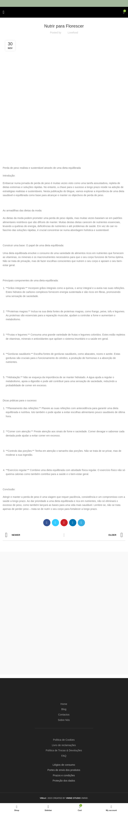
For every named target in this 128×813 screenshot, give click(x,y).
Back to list (64, 535)
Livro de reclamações (64, 745)
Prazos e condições (64, 775)
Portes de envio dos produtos (63, 770)
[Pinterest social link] (64, 522)
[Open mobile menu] (3, 12)
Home (63, 704)
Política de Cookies (64, 739)
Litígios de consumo (64, 764)
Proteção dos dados (64, 780)
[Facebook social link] (46, 522)
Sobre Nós (64, 720)
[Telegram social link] (81, 522)
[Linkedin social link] (72, 522)
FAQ (63, 755)
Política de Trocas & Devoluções (64, 750)
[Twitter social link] (55, 522)
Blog (63, 709)
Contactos (63, 714)
